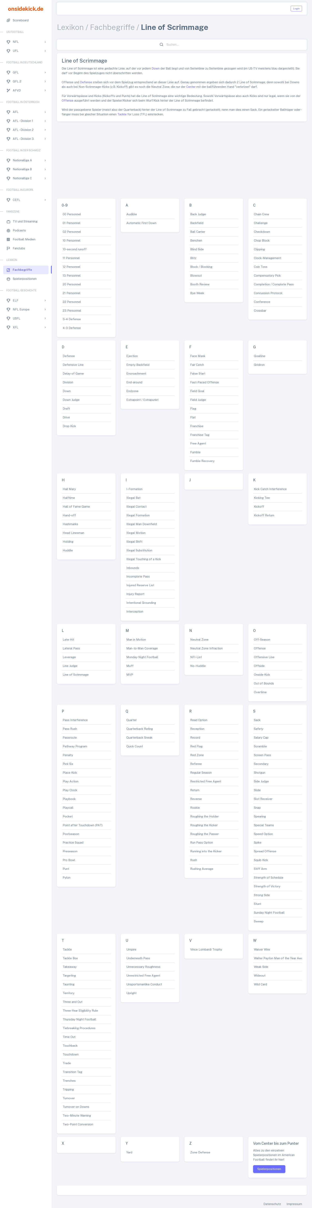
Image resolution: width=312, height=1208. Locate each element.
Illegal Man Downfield (141, 524)
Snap (257, 807)
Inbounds (132, 568)
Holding (68, 541)
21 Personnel (71, 293)
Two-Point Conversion (78, 1124)
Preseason (70, 851)
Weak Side (261, 966)
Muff (130, 666)
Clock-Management (267, 258)
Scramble (260, 746)
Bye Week (197, 293)
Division (68, 382)
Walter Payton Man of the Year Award (280, 958)
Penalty (68, 755)
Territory (68, 993)
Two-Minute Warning (77, 1115)
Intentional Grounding (141, 602)
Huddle (68, 550)
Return (194, 790)
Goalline (259, 356)
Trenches (69, 1080)
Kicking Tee (262, 497)
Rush (193, 860)
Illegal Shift (134, 541)
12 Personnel (71, 266)
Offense (67, 100)
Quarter (131, 720)
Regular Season (201, 772)
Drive (66, 417)
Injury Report (135, 594)
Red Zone (197, 755)
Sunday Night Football (269, 912)
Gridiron (259, 364)
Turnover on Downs (76, 1106)
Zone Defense (200, 1152)
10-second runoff (75, 249)
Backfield (196, 223)
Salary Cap (261, 737)
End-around (134, 382)
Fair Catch (197, 364)
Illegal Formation (138, 515)
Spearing (260, 816)
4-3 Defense (72, 328)
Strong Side (262, 895)
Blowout (196, 275)
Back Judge (198, 214)
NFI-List (196, 657)
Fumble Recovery (202, 461)
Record (195, 737)
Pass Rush (70, 728)
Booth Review (200, 284)
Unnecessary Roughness (143, 966)
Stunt (257, 904)
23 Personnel (72, 310)
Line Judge (70, 666)
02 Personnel (72, 231)
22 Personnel (72, 301)
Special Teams (264, 825)
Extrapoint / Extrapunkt (142, 399)
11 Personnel (71, 258)
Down (156, 68)
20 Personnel (72, 284)
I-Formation (134, 489)
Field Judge (198, 399)
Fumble (195, 452)
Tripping (68, 1089)
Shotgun (259, 772)
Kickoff (259, 506)
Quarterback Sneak (139, 737)
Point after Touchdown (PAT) (82, 825)
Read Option (198, 720)
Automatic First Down (141, 223)
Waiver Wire (262, 949)
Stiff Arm (260, 868)
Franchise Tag (199, 435)
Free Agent (198, 443)
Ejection (132, 356)
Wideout (259, 975)
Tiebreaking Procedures (79, 1028)
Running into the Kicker (206, 851)
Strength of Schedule (268, 877)
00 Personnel (72, 214)
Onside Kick (262, 674)
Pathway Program (75, 746)
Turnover (69, 1098)
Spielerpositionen (269, 1169)
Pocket (68, 816)
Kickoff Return (264, 515)
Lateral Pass (71, 648)
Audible (131, 214)
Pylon (66, 877)
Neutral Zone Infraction (206, 648)
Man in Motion (136, 639)
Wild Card (260, 984)
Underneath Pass (138, 958)
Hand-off (69, 515)
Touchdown (71, 1054)
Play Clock (70, 790)
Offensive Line (264, 657)
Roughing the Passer (204, 834)
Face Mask (197, 356)
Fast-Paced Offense (204, 382)
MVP (129, 674)
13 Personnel (72, 275)
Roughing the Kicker (204, 825)
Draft (66, 408)
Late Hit (68, 639)
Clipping (259, 249)
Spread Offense (265, 851)
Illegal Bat (133, 497)
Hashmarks (70, 524)
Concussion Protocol (268, 293)
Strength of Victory (267, 886)
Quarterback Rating (139, 728)
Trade (67, 1063)
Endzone (132, 391)
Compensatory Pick (267, 275)
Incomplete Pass (138, 576)
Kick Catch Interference (270, 489)
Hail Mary (69, 489)
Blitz (193, 258)
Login (296, 8)
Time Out (69, 1037)
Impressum (294, 1204)
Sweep (258, 921)
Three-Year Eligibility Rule (80, 1010)
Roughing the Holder (204, 816)
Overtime (260, 692)
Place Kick (70, 772)
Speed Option (263, 834)
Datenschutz (272, 1204)
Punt (66, 868)
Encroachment (136, 373)
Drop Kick (69, 426)
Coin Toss (260, 266)
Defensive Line (73, 364)
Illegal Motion (135, 532)
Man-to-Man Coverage (142, 648)
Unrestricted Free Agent (143, 975)
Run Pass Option (201, 842)
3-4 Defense (72, 319)
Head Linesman (73, 532)
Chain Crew (261, 214)
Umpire (131, 949)
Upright (131, 993)
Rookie (195, 807)
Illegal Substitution (139, 550)
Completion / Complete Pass (274, 284)
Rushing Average (201, 868)
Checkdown (262, 231)
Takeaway (70, 966)
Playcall (68, 807)
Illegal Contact (136, 506)
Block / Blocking (201, 266)
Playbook (69, 799)
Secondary (261, 764)
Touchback (70, 1045)
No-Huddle (198, 666)
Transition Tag (72, 1072)
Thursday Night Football (79, 1019)
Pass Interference (75, 720)
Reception (197, 728)
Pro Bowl (69, 860)
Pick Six (68, 764)
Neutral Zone (199, 639)
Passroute (70, 737)
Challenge (261, 223)
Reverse (196, 799)
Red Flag (196, 746)
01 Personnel (71, 223)
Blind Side (197, 249)
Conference (262, 301)
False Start (197, 373)
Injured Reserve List (140, 585)
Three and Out (72, 1001)
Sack (257, 720)
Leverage (69, 657)
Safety (258, 728)
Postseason (71, 834)
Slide (257, 790)
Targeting (69, 975)
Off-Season (262, 639)
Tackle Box (70, 958)
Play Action (70, 781)
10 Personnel (71, 240)
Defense (86, 82)
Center (191, 86)
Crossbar (260, 310)
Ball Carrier (197, 231)
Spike (257, 842)
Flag (193, 408)
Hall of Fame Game (76, 506)
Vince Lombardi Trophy (206, 949)
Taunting (68, 984)
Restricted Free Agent (205, 781)
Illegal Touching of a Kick (143, 559)
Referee (196, 764)
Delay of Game (73, 373)
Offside (259, 666)
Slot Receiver (263, 799)
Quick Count (134, 746)
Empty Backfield (137, 364)
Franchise (196, 426)
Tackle (122, 114)
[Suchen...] (184, 44)
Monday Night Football (142, 657)
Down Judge (71, 399)
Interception (134, 611)
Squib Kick (261, 860)
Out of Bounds (264, 683)
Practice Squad (73, 842)
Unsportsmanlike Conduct (144, 984)
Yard (129, 1152)
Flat (193, 417)
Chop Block (262, 240)
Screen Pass (262, 755)
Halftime (69, 497)
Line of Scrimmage (76, 674)
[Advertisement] (181, 158)
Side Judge (261, 781)
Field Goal (197, 391)
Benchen (196, 240)
